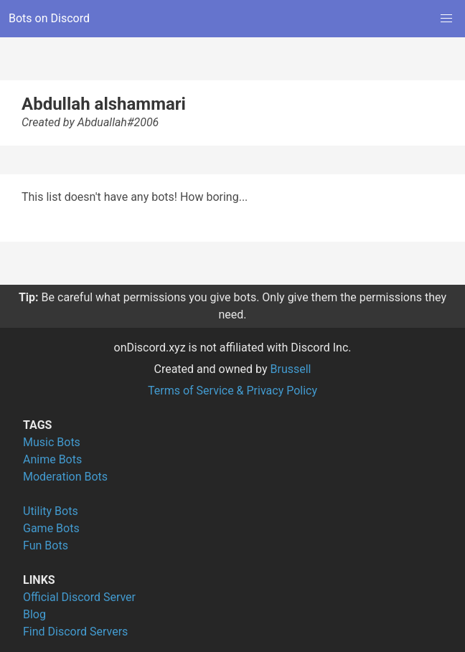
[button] (446, 18)
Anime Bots (52, 459)
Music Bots (51, 442)
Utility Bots (50, 511)
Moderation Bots (65, 476)
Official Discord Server (79, 597)
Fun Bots (45, 545)
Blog (34, 614)
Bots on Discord (49, 18)
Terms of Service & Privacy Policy (232, 390)
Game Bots (51, 528)
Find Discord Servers (75, 631)
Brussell (291, 369)
